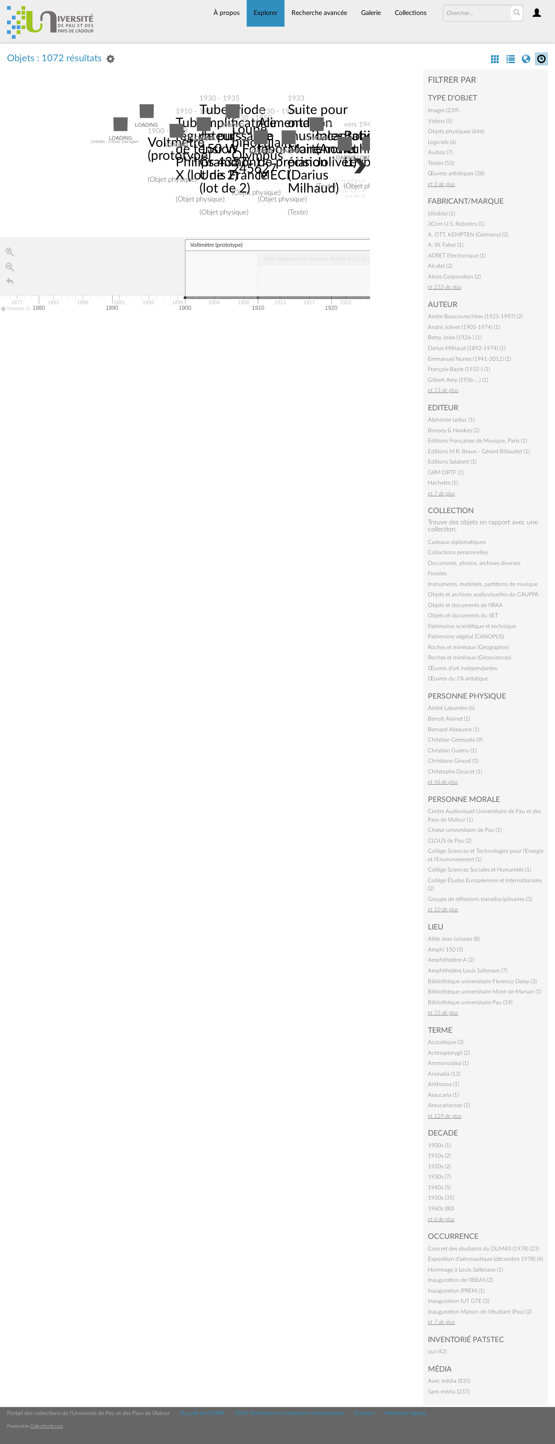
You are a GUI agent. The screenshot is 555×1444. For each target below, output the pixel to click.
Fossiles (437, 573)
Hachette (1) (443, 483)
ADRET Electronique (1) (457, 255)
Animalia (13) (444, 1074)
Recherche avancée (319, 13)
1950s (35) (441, 1198)
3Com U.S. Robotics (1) (456, 224)
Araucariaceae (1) (449, 1105)
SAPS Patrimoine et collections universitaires (289, 1413)
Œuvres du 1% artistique (458, 678)
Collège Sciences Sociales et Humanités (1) (479, 869)
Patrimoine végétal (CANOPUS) (466, 636)
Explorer (266, 13)
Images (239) (443, 110)
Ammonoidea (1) (448, 1063)
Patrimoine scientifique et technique (472, 626)
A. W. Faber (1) (445, 245)
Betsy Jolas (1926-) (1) (455, 337)
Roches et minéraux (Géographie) (468, 647)
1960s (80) (441, 1208)
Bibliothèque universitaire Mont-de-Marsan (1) (484, 991)
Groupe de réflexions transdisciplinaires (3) (480, 899)
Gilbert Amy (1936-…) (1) (458, 380)
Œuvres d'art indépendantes (462, 668)
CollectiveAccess (46, 1426)
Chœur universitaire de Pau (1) (465, 830)
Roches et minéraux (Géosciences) (469, 657)
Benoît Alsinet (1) (449, 719)
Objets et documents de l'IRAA (465, 605)
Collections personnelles (458, 552)
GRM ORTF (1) (446, 472)
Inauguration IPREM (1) (456, 1291)
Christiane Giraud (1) (453, 761)
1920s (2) (439, 1166)
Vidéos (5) (440, 121)
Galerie (371, 13)
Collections (411, 13)
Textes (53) (441, 163)
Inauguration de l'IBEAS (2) (460, 1280)
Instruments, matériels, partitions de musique (483, 584)
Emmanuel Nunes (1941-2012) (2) (469, 359)
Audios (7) (440, 152)
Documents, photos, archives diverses (474, 563)
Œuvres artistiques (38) (456, 173)
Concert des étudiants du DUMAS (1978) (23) (483, 1248)
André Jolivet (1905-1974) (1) (464, 327)
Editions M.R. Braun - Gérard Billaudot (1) (479, 451)
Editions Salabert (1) (452, 462)
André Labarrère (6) (451, 708)
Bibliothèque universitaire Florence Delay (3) (482, 981)
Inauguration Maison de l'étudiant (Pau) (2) (480, 1312)
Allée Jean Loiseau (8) (454, 939)
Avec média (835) (449, 1381)
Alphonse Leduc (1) (451, 419)
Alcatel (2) (440, 266)
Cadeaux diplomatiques (457, 542)
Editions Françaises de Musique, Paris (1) (477, 440)
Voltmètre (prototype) (179, 149)
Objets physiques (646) (456, 131)
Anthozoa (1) (443, 1084)
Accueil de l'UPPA (202, 1413)
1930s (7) (439, 1177)
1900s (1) (439, 1145)
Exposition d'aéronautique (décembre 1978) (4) (485, 1259)
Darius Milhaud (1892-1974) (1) (466, 348)
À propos (226, 13)
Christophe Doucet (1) (455, 771)
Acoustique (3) (445, 1042)
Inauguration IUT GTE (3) (458, 1301)
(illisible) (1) (441, 213)
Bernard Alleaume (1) (453, 729)
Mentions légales (405, 1413)
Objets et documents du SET (463, 615)
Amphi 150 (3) (445, 949)
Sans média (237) (449, 1391)
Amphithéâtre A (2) (451, 960)
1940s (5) (439, 1187)
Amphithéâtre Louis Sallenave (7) (467, 970)
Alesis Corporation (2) (454, 276)
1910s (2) (439, 1155)
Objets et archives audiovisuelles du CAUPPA (483, 594)
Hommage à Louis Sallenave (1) (465, 1269)
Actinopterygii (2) (449, 1053)
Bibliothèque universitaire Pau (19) (470, 1002)
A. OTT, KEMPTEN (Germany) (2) (468, 234)
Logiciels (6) (442, 142)
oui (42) (437, 1351)
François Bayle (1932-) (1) (459, 369)
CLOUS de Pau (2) (449, 841)
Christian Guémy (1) (452, 750)
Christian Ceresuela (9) (455, 740)
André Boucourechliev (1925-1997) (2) (475, 316)
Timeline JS (16, 308)
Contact (364, 1413)
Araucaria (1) (443, 1095)
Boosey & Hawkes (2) (453, 430)
